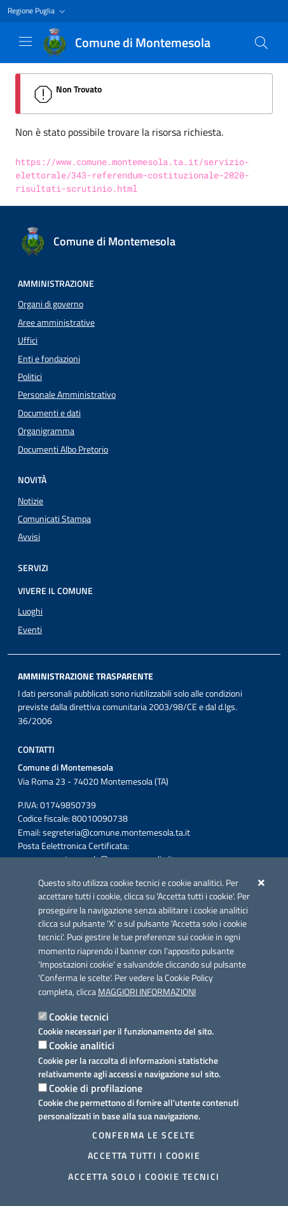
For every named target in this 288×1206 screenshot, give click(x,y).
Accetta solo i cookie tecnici (143, 1177)
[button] (38, 11)
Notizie (30, 501)
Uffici (28, 340)
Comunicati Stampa (54, 519)
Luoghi (30, 611)
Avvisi (29, 537)
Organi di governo (50, 304)
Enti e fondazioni (49, 359)
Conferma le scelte (144, 1135)
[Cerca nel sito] (261, 42)
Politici (30, 377)
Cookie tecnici (79, 1016)
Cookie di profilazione (95, 1088)
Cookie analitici (81, 1045)
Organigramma (46, 431)
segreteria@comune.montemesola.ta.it (116, 832)
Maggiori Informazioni (147, 992)
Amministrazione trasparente (85, 676)
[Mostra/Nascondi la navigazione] (25, 41)
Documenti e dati (49, 413)
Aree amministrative (56, 323)
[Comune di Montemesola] (132, 42)
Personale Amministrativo (67, 395)
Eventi (30, 630)
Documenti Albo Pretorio (63, 449)
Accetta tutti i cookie (144, 1156)
